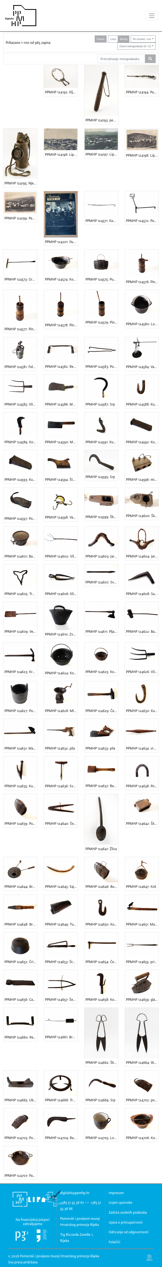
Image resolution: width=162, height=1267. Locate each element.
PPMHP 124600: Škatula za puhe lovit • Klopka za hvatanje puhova (142, 515)
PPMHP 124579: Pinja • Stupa (101, 322)
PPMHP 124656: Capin (20, 999)
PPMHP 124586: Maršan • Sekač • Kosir (61, 404)
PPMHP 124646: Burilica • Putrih (101, 886)
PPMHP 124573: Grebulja (20, 279)
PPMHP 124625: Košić (101, 671)
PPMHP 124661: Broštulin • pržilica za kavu (61, 1037)
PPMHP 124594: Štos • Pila (61, 479)
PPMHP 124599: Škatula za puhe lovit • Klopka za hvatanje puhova (101, 516)
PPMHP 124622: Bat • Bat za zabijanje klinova (142, 631)
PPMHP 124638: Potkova (142, 785)
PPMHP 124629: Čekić (101, 710)
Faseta (100, 39)
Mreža (123, 39)
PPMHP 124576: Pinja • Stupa (142, 281)
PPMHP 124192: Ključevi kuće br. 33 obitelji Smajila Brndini (61, 92)
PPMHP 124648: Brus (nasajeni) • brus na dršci (20, 924)
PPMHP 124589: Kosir (20, 441)
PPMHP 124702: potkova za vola (142, 1100)
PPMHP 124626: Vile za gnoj (142, 671)
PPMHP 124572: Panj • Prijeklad (142, 220)
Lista (113, 39)
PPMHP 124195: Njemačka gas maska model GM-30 (20, 183)
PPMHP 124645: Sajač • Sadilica (61, 886)
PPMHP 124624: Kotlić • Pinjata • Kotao (61, 672)
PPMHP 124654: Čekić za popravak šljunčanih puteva (101, 961)
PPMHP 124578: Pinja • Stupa (61, 324)
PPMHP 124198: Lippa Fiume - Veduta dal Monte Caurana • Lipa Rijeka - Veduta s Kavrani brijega (142, 155)
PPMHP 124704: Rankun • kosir (61, 1137)
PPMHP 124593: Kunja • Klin (20, 479)
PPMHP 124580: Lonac (142, 323)
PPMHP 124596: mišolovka (142, 479)
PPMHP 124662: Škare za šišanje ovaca (101, 1062)
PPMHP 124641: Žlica (101, 848)
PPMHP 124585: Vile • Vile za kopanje (20, 404)
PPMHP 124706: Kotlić (142, 1137)
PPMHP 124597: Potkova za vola (20, 518)
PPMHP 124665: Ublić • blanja (20, 1100)
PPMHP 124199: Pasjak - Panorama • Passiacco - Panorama (20, 218)
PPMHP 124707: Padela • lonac (20, 1175)
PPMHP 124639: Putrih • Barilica (20, 823)
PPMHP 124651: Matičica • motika (142, 924)
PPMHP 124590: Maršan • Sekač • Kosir (61, 441)
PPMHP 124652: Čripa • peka (20, 961)
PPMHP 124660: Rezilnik (20, 1037)
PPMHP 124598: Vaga (61, 517)
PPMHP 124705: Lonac (101, 1137)
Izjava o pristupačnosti (126, 1222)
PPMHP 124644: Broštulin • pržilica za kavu (20, 886)
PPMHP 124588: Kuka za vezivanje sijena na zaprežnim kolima (142, 404)
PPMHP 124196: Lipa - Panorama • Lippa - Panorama (61, 154)
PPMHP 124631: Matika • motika (20, 748)
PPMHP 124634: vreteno (142, 748)
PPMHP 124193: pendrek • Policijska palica (101, 120)
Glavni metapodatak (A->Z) (135, 46)
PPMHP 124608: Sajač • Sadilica (142, 593)
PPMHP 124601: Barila (20, 556)
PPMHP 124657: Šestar (61, 999)
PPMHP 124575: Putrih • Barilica (101, 279)
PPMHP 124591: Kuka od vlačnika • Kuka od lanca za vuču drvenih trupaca (101, 441)
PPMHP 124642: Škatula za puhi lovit (142, 823)
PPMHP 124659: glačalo (142, 999)
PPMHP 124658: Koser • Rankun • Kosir (101, 999)
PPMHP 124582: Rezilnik (61, 366)
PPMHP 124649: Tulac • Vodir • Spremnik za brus (61, 924)
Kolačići (114, 1241)
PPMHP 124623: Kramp (20, 671)
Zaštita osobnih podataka (128, 1212)
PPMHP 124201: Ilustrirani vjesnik (61, 241)
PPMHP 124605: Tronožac (20, 593)
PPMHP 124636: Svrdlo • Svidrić (61, 785)
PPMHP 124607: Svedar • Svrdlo (101, 582)
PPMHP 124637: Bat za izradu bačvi (101, 785)
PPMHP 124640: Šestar (61, 823)
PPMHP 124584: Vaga (142, 366)
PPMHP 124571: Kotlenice (101, 220)
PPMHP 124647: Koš (141, 886)
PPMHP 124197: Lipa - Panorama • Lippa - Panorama (101, 154)
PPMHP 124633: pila (100, 748)
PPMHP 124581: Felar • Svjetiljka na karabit (20, 366)
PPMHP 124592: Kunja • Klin (142, 441)
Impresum (116, 1192)
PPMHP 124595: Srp (100, 476)
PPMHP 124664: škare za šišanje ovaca (142, 1062)
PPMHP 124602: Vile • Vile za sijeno (61, 556)
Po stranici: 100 (142, 39)
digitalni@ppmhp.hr (74, 1192)
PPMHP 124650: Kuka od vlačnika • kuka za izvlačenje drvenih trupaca (101, 924)
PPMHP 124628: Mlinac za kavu (61, 710)
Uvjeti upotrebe (120, 1202)
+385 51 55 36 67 (72, 1202)
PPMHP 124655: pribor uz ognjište (142, 961)
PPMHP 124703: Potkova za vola (20, 1137)
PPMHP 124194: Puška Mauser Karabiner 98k (142, 92)
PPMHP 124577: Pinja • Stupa (20, 328)
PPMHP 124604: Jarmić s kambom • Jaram (142, 556)
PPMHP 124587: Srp (100, 404)
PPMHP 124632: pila (60, 748)
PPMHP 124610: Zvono (61, 634)
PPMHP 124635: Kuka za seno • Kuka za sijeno (20, 785)
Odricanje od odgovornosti (128, 1231)
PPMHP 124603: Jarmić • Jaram (101, 556)
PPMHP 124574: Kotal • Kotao (61, 279)
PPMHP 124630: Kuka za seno (142, 710)
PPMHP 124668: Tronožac (61, 1100)
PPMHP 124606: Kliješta (61, 593)
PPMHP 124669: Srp (100, 1100)
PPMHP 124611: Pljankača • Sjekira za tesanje (101, 631)
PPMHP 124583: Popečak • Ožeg (101, 366)
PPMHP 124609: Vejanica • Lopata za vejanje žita (20, 631)
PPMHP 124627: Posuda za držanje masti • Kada (20, 710)
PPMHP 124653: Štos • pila (61, 961)
